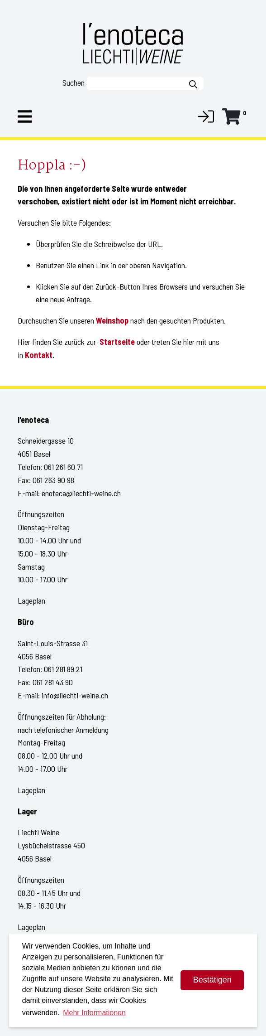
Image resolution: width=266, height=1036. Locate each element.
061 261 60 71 (63, 467)
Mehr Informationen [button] (94, 1013)
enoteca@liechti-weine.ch (81, 493)
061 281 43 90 (53, 682)
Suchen (73, 82)
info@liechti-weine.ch (75, 695)
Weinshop (112, 320)
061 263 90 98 (53, 480)
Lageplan (31, 600)
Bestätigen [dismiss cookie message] (212, 979)
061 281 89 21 (63, 669)
